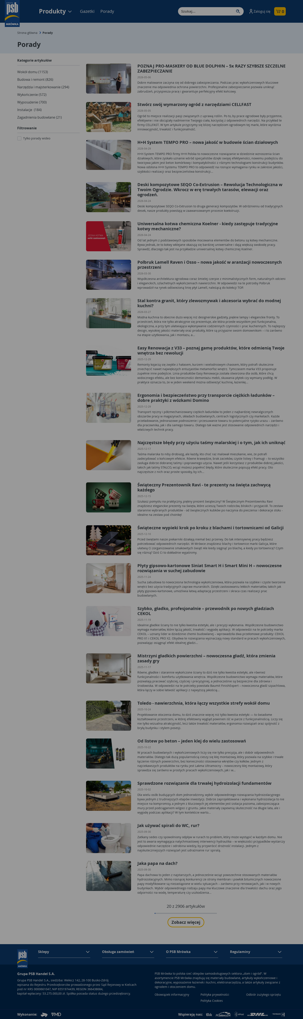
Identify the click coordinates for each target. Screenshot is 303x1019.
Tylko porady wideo (36, 138)
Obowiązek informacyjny (172, 995)
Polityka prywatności (215, 995)
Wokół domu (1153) (32, 72)
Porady (107, 11)
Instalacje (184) (29, 109)
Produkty (55, 11)
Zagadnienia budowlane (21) (39, 117)
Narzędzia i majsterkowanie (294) (43, 87)
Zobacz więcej (185, 922)
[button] (259, 11)
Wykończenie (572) (32, 94)
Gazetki (87, 11)
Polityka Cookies (212, 1001)
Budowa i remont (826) (35, 79)
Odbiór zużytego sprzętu (263, 995)
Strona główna (27, 33)
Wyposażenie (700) (32, 102)
